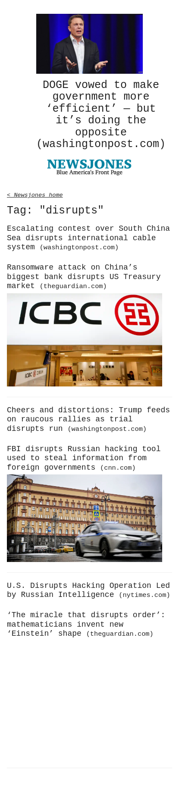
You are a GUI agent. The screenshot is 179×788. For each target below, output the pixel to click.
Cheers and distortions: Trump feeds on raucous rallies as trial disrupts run (88, 418)
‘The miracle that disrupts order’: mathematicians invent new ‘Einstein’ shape (86, 623)
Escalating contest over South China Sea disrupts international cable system (88, 237)
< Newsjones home (35, 193)
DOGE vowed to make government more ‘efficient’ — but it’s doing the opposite (101, 114)
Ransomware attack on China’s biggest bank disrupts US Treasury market (83, 275)
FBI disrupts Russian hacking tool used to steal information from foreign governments (83, 457)
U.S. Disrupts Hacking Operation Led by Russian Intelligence (88, 589)
